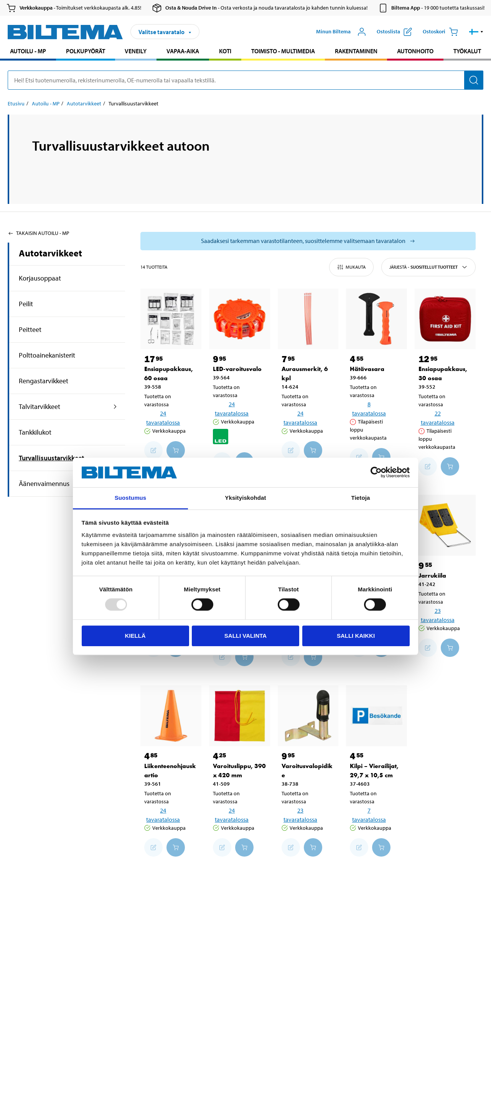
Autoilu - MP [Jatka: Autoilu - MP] (45, 103)
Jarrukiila (432, 575)
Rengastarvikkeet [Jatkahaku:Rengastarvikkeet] (43, 380)
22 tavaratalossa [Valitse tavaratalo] (438, 417)
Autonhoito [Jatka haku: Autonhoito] (415, 51)
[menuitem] (28, 52)
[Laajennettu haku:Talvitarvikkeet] (115, 406)
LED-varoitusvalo (237, 369)
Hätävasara (367, 369)
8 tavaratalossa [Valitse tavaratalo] (369, 408)
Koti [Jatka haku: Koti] (225, 51)
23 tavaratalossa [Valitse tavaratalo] (438, 615)
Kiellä (135, 635)
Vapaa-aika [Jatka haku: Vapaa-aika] (182, 51)
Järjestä (428, 267)
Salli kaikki (356, 635)
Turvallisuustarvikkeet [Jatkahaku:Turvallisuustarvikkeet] (51, 457)
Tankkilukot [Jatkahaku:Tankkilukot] (35, 432)
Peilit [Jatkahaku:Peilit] (26, 303)
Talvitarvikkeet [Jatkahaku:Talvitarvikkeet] (39, 406)
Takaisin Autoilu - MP (38, 233)
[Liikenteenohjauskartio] (170, 715)
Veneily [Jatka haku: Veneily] (136, 51)
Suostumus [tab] (131, 497)
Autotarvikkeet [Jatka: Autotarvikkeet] (84, 103)
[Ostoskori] (440, 32)
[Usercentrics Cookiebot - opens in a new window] (376, 472)
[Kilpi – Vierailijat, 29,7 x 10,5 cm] (376, 715)
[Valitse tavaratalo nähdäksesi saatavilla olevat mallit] (308, 241)
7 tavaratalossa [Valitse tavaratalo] (369, 814)
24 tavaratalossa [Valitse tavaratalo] (163, 417)
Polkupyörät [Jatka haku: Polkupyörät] (85, 51)
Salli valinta (245, 635)
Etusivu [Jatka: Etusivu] (16, 103)
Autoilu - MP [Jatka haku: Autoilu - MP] (28, 51)
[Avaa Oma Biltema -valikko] (341, 32)
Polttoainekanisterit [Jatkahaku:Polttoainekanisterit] (47, 355)
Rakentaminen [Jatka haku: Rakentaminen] (356, 51)
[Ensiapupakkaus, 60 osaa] (170, 319)
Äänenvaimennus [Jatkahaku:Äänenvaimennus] (44, 483)
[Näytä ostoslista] (394, 32)
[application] (475, 1095)
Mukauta (351, 267)
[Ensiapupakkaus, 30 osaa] (445, 319)
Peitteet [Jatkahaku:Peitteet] (30, 329)
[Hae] (473, 80)
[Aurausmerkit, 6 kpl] (308, 319)
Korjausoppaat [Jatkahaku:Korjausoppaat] (40, 278)
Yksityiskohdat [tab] (245, 497)
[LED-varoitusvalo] (239, 319)
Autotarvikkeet (50, 253)
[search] (245, 80)
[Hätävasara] (376, 319)
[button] (476, 32)
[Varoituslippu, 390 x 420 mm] (239, 715)
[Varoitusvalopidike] (308, 715)
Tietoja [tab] (360, 497)
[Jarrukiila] (445, 525)
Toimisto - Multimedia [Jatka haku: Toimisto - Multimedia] (283, 51)
